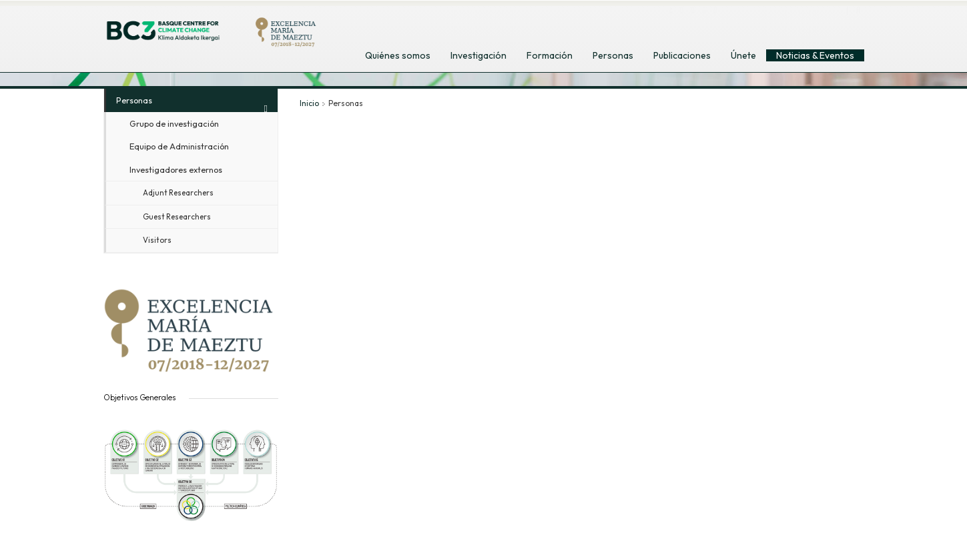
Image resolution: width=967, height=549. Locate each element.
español (792, 25)
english (762, 25)
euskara (823, 25)
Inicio (309, 103)
